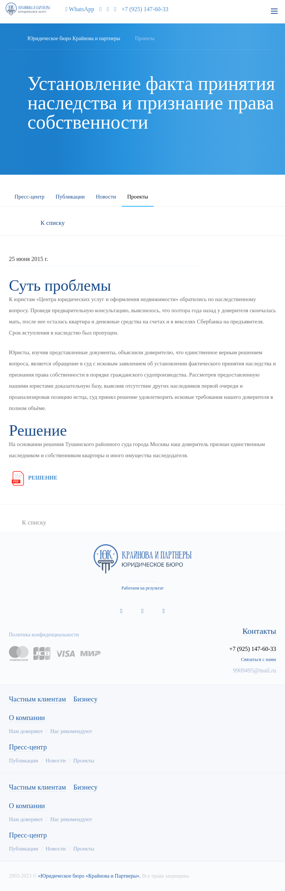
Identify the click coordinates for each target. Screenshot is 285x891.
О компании (27, 717)
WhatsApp (78, 9)
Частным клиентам (37, 699)
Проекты (137, 197)
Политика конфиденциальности (44, 634)
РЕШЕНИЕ (33, 478)
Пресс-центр (29, 197)
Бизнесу (85, 699)
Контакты (259, 631)
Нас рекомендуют (71, 731)
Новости (106, 197)
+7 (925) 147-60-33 (145, 9)
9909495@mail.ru (254, 670)
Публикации (70, 197)
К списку (52, 223)
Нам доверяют (26, 731)
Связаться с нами (258, 659)
